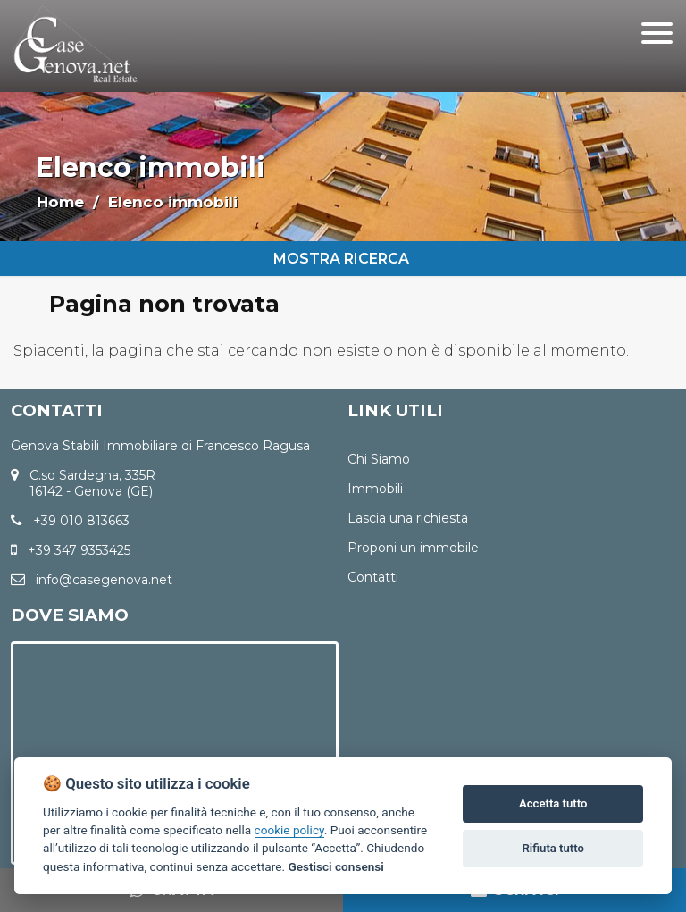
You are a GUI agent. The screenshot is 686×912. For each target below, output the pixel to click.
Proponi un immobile (413, 548)
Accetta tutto (553, 803)
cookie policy (289, 830)
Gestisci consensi (335, 866)
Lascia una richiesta (407, 518)
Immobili (375, 489)
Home (60, 202)
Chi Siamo (378, 459)
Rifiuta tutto (553, 848)
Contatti (372, 577)
